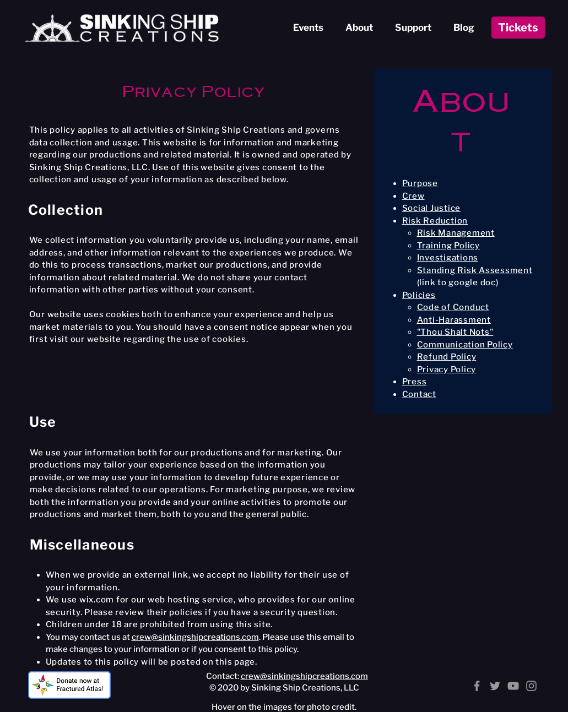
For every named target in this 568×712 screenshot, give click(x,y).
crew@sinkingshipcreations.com (195, 637)
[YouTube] (513, 686)
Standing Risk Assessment (475, 270)
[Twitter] (495, 686)
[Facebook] (477, 686)
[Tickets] (518, 28)
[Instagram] (531, 686)
